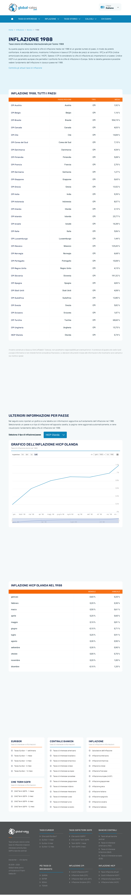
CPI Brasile (16, 120)
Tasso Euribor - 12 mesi (22, 771)
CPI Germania (17, 172)
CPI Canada (16, 127)
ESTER (43, 879)
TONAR (44, 886)
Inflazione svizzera (98, 802)
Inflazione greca (97, 787)
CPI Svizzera (17, 313)
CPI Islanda (16, 216)
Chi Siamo (106, 19)
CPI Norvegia (17, 253)
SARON (44, 875)
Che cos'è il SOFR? (77, 836)
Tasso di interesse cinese (61, 766)
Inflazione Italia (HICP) (109, 882)
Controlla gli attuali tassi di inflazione (25, 68)
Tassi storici (72, 19)
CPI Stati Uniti (17, 290)
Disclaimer (13, 860)
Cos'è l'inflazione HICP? (109, 875)
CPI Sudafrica (17, 298)
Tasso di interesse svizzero (62, 807)
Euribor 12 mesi (47, 847)
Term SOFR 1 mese (77, 843)
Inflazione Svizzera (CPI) (80, 882)
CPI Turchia (16, 320)
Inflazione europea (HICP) (100, 776)
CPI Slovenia (17, 276)
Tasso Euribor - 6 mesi (21, 766)
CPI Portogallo (17, 261)
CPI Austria (16, 105)
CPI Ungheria (17, 327)
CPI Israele (16, 224)
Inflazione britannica (98, 761)
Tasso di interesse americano (63, 751)
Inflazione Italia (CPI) (78, 875)
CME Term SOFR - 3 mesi (22, 796)
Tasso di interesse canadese (62, 776)
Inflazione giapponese (99, 781)
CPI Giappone (17, 179)
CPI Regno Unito (18, 268)
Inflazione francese (98, 771)
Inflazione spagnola (98, 797)
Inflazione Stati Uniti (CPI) (80, 879)
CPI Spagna (16, 283)
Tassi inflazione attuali (109, 872)
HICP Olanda (17, 335)
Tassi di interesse (29, 19)
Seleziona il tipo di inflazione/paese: (25, 435)
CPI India (15, 194)
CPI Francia (16, 164)
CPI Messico (16, 246)
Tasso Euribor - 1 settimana (23, 751)
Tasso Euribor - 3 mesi (21, 761)
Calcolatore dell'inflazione (100, 751)
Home (11, 30)
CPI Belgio (16, 113)
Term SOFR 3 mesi (77, 847)
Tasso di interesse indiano (61, 787)
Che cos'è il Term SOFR (79, 840)
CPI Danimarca (18, 150)
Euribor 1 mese (47, 840)
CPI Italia (15, 231)
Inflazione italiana (97, 792)
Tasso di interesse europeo (62, 771)
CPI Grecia (16, 187)
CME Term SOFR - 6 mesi (22, 801)
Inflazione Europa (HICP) (110, 879)
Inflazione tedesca (97, 807)
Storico (29, 30)
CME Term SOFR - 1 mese (22, 791)
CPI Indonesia (17, 201)
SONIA (43, 882)
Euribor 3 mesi (46, 843)
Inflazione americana (99, 756)
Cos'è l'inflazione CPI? (78, 872)
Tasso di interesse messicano (63, 792)
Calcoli (91, 19)
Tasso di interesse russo (61, 797)
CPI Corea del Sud (19, 142)
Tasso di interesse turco (61, 802)
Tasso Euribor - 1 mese (21, 756)
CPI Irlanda (16, 209)
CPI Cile (14, 135)
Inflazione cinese (97, 766)
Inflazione (52, 19)
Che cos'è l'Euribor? (48, 836)
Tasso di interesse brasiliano (62, 756)
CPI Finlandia (17, 157)
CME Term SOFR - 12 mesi (22, 807)
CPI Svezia (16, 305)
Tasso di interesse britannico (63, 761)
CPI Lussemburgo (19, 239)
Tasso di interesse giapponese (63, 781)
